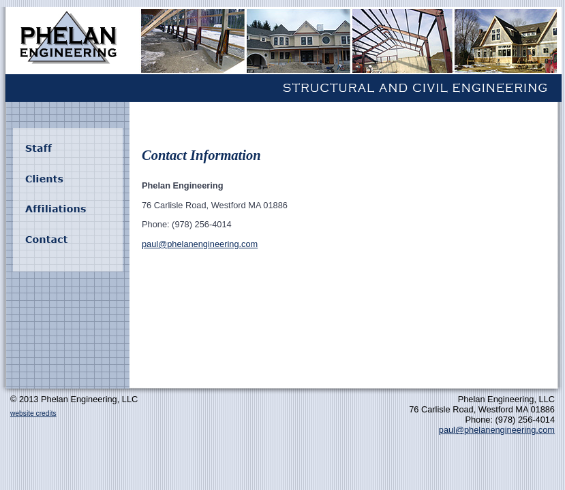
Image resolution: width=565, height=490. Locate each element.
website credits (33, 413)
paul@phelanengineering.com (200, 244)
